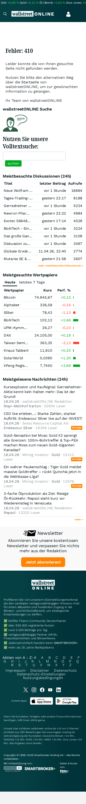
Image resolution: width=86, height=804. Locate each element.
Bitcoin (10, 297)
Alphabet (11, 305)
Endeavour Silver (18, 428)
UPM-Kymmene (17, 328)
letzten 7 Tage (32, 282)
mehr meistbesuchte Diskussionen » (60, 265)
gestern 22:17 (54, 198)
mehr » (79, 519)
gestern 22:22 (54, 213)
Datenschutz (65, 670)
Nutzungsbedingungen (43, 678)
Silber (9, 312)
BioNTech (12, 320)
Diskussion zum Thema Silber (29, 243)
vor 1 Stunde (55, 190)
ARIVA (34, 720)
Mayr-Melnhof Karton (22, 406)
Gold (56, 455)
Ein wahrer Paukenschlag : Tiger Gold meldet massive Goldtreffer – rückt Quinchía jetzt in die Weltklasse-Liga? (42, 472)
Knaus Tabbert (16, 350)
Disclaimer (39, 670)
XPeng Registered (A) (22, 365)
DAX (7, 335)
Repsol (9, 512)
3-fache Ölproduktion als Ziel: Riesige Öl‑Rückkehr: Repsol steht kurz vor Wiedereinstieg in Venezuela (36, 498)
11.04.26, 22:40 (52, 251)
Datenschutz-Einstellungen (41, 674)
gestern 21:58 (54, 259)
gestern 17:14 (54, 221)
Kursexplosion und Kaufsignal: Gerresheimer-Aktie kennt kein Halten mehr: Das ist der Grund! (43, 392)
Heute (10, 282)
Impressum (15, 670)
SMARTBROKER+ (66, 643)
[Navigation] (5, 14)
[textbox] (34, 156)
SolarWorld (13, 358)
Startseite (30, 82)
